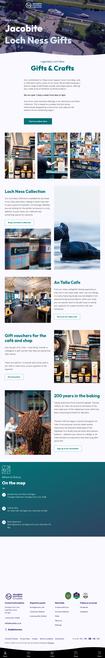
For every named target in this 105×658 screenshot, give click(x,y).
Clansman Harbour (37, 612)
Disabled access (15, 630)
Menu (99, 654)
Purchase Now (14, 378)
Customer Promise (11, 639)
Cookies (35, 639)
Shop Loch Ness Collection (19, 223)
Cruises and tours (62, 608)
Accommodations (62, 612)
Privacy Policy (25, 639)
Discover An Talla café (67, 317)
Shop (76, 654)
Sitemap (58, 626)
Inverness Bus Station (38, 617)
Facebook (84, 608)
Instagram (84, 612)
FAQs (57, 617)
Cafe (52, 654)
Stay (28, 654)
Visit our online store (38, 121)
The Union (51, 643)
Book (5, 654)
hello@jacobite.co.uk (13, 624)
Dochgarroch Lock (37, 608)
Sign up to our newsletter (68, 449)
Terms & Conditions (46, 639)
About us (58, 621)
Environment (59, 639)
